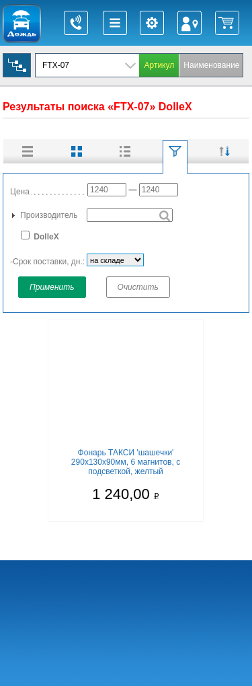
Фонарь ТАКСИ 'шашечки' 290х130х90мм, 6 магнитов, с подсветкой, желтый (125, 462)
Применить (52, 287)
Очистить (138, 287)
